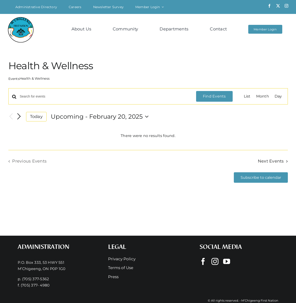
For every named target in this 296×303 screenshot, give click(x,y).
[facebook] (269, 6)
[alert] (148, 136)
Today (36, 116)
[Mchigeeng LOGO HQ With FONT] (21, 17)
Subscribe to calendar (261, 177)
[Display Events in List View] (247, 96)
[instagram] (286, 6)
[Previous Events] (11, 116)
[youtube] (226, 261)
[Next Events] (19, 116)
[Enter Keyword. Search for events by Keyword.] (105, 96)
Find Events (214, 96)
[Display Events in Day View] (278, 96)
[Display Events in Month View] (262, 96)
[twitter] (278, 6)
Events (14, 79)
